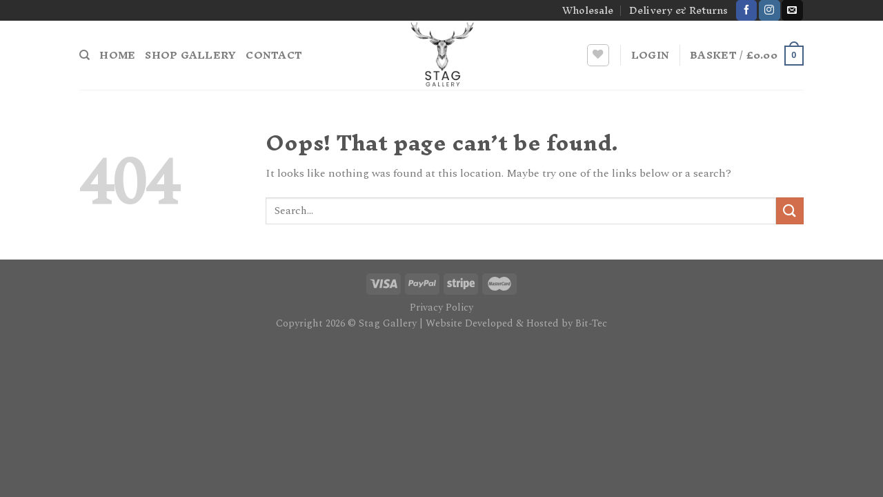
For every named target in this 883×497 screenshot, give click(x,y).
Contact (274, 54)
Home (117, 54)
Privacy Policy (441, 307)
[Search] (84, 55)
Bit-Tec (591, 323)
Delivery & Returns (678, 10)
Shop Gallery (190, 54)
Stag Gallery (388, 323)
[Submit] (790, 210)
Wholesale (587, 10)
